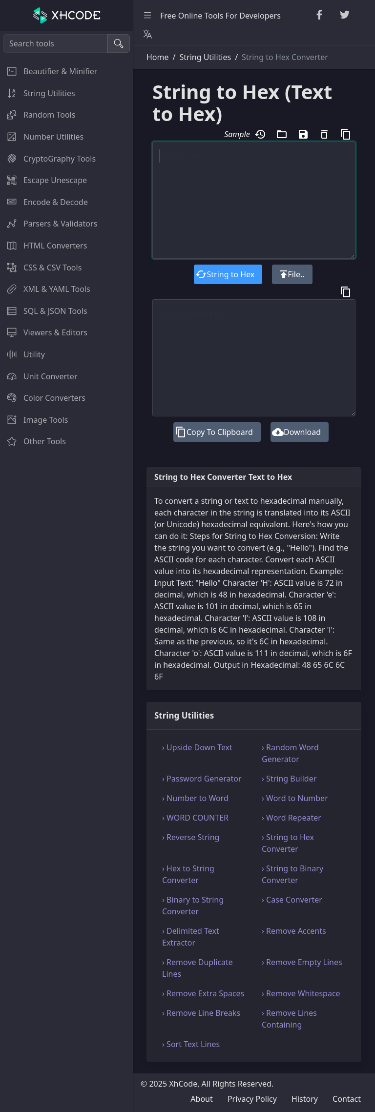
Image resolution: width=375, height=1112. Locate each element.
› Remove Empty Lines (302, 962)
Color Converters (42, 397)
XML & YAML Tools (45, 289)
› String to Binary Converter (292, 874)
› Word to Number (295, 798)
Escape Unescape (43, 180)
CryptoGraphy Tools (48, 158)
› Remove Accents (294, 931)
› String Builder (289, 778)
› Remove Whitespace (301, 993)
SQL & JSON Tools (43, 311)
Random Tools (37, 114)
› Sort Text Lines (191, 1044)
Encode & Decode (44, 202)
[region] (66, 571)
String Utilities (37, 93)
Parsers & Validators (48, 223)
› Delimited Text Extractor (190, 937)
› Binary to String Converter (193, 905)
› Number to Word (195, 798)
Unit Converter (39, 376)
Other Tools (33, 441)
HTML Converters (43, 245)
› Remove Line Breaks (201, 1013)
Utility (22, 354)
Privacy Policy (252, 1098)
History (305, 1098)
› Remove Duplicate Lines (197, 968)
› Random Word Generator (290, 753)
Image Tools (34, 419)
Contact (347, 1098)
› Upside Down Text (197, 747)
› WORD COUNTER (195, 817)
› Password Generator (202, 778)
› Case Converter (292, 899)
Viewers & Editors (43, 332)
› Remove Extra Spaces (203, 993)
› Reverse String (190, 837)
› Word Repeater (291, 817)
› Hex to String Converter (188, 874)
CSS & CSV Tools (41, 267)
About (201, 1098)
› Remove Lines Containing (289, 1019)
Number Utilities (41, 136)
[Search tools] (55, 43)
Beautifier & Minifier (48, 71)
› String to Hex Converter (288, 843)
